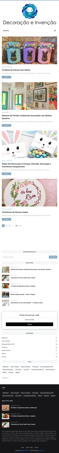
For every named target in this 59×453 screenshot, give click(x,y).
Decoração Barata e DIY (29, 344)
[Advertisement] (29, 244)
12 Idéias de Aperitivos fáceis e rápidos (23, 286)
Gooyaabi (41, 450)
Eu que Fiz (29, 347)
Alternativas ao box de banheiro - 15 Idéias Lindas (27, 303)
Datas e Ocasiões (7, 67)
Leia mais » (6, 77)
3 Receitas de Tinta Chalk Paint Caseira (23, 278)
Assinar (29, 324)
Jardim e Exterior (29, 350)
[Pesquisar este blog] (25, 257)
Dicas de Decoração (8, 369)
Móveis (29, 353)
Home (22, 447)
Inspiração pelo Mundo (37, 369)
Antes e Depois (29, 341)
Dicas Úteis (18, 369)
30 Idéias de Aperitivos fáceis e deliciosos (24, 408)
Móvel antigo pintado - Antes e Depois (23, 294)
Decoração (5, 112)
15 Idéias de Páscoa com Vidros (16, 70)
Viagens (18, 372)
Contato (36, 447)
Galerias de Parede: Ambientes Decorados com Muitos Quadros (27, 117)
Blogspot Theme (25, 450)
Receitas (29, 356)
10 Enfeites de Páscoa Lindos (15, 212)
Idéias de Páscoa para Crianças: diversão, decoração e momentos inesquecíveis (26, 165)
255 (17, 225)
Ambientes (29, 338)
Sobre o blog (29, 447)
